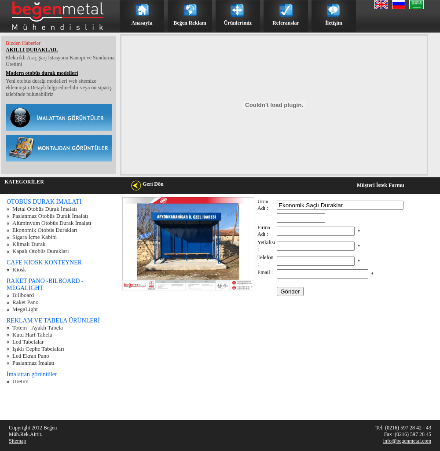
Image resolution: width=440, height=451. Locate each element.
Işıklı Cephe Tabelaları (38, 348)
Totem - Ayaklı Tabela (37, 327)
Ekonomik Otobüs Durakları (44, 230)
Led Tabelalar (28, 341)
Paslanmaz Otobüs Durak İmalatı (50, 216)
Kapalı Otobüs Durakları (40, 251)
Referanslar (285, 23)
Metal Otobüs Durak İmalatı (44, 208)
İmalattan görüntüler (32, 374)
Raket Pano (25, 302)
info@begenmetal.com (407, 441)
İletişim (333, 23)
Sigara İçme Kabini (34, 237)
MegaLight (25, 309)
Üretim (20, 381)
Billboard (23, 295)
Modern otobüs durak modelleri (42, 73)
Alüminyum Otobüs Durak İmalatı (51, 223)
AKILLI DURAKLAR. (32, 50)
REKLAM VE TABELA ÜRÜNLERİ (53, 320)
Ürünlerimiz (238, 23)
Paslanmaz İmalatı (33, 362)
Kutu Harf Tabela (32, 334)
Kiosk (19, 269)
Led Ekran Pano (30, 355)
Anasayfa (141, 23)
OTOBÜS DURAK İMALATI (44, 201)
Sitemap (17, 441)
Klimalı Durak (28, 244)
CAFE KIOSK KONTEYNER (44, 262)
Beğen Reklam (189, 23)
